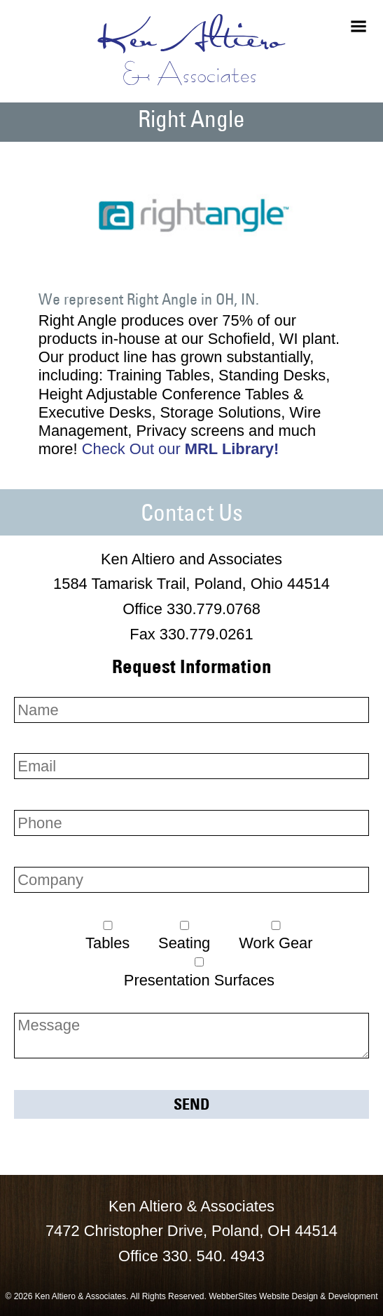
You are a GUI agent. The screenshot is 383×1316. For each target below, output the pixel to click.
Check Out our (180, 449)
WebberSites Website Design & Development (293, 1296)
